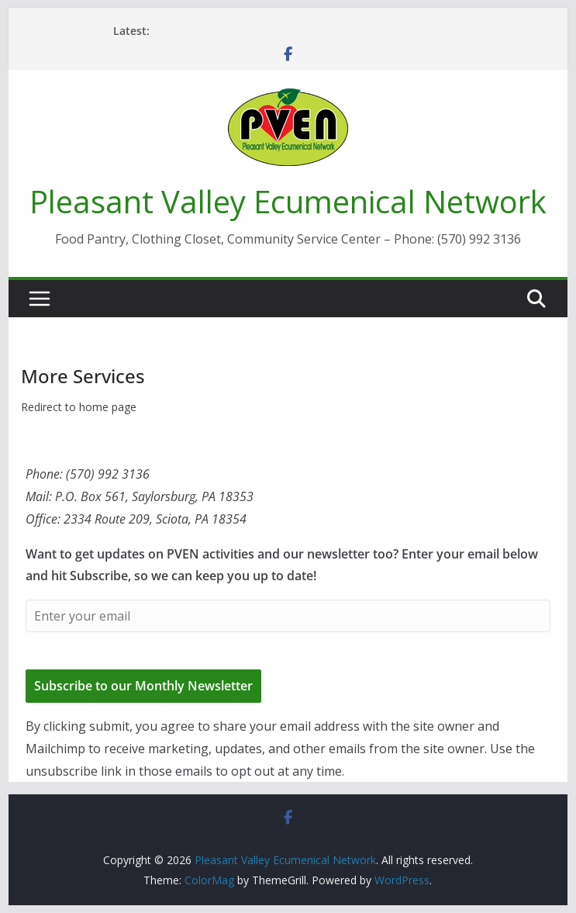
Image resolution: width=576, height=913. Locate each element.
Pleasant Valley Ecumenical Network (288, 201)
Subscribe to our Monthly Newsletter (143, 685)
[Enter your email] (288, 616)
